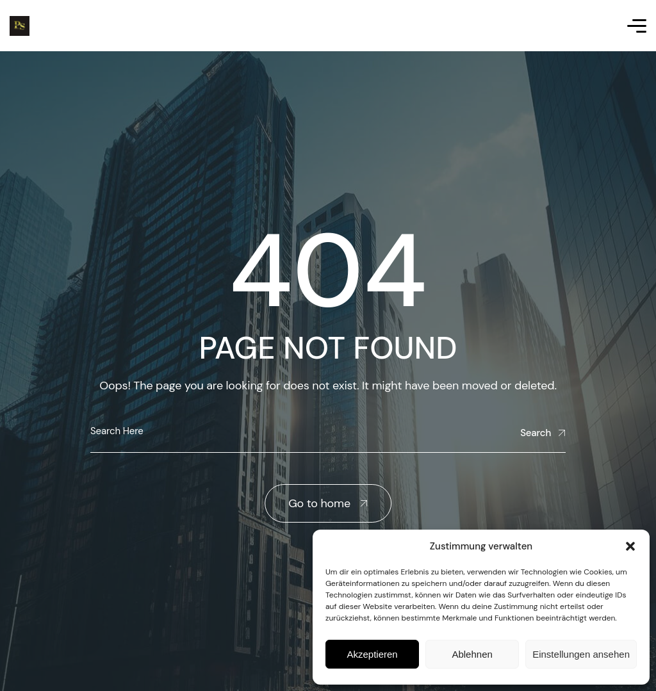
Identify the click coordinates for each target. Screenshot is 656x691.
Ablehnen (472, 654)
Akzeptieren (372, 654)
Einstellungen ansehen (581, 654)
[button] (630, 546)
